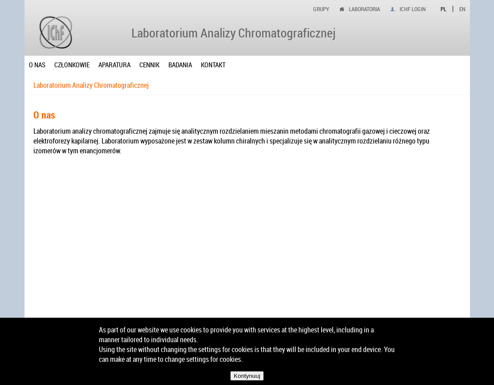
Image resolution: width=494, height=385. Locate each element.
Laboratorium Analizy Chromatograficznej (91, 85)
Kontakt (213, 64)
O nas (37, 64)
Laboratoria (364, 9)
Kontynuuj (247, 376)
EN (462, 9)
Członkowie (72, 64)
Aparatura (114, 64)
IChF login (413, 9)
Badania (180, 64)
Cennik (149, 64)
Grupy (321, 9)
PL (443, 9)
